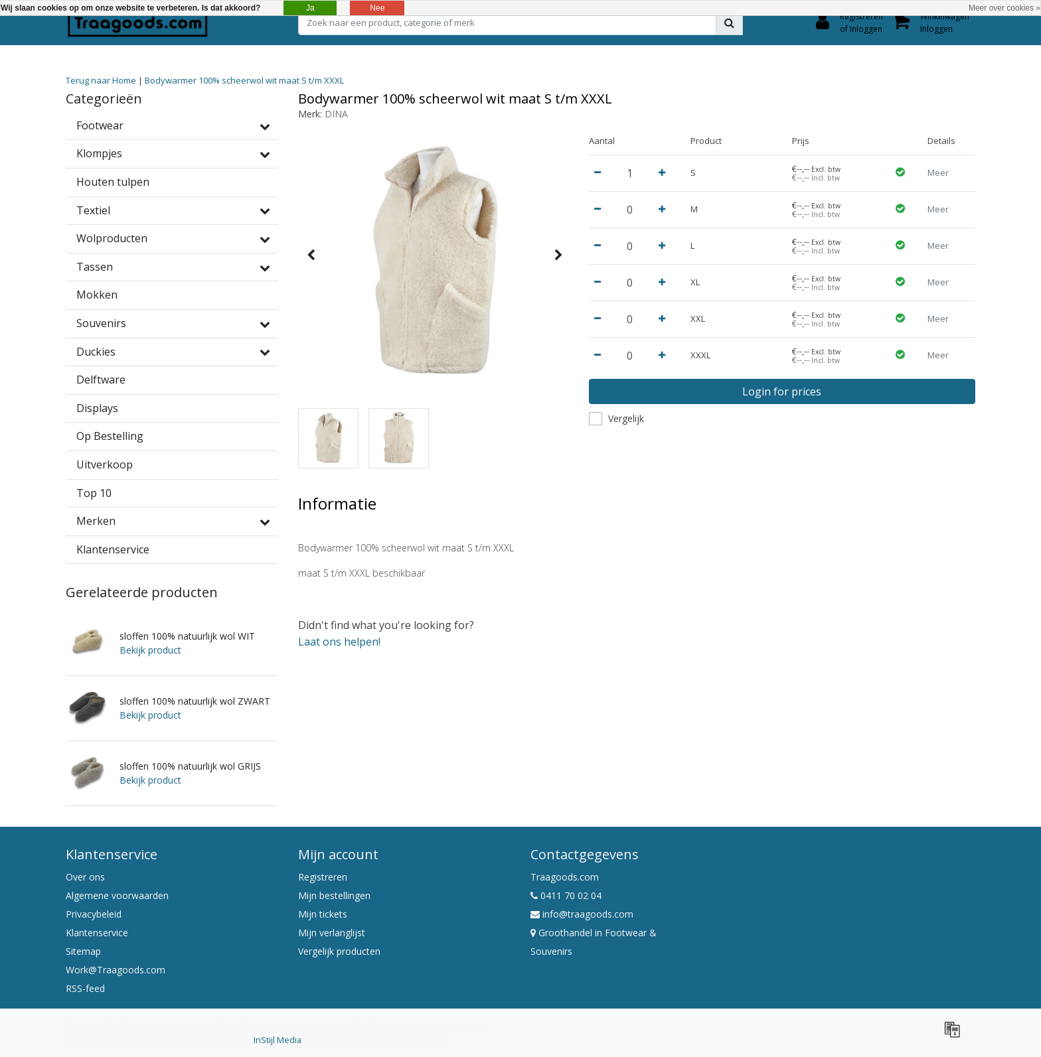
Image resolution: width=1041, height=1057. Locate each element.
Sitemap (83, 951)
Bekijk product (150, 650)
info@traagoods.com (581, 914)
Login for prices (781, 391)
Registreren (322, 877)
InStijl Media (277, 1040)
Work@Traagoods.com (115, 969)
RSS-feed (85, 988)
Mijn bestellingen (334, 895)
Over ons (85, 877)
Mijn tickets (322, 914)
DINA (336, 113)
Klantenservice (97, 932)
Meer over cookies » (1004, 8)
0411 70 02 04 (565, 895)
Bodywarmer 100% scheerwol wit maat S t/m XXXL (244, 80)
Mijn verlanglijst (331, 932)
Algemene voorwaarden (117, 895)
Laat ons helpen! (339, 641)
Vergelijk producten (339, 951)
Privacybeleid (93, 914)
